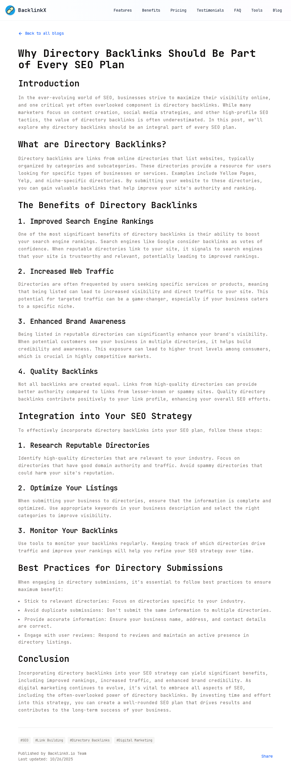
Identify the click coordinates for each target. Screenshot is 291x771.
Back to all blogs (41, 33)
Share (267, 756)
